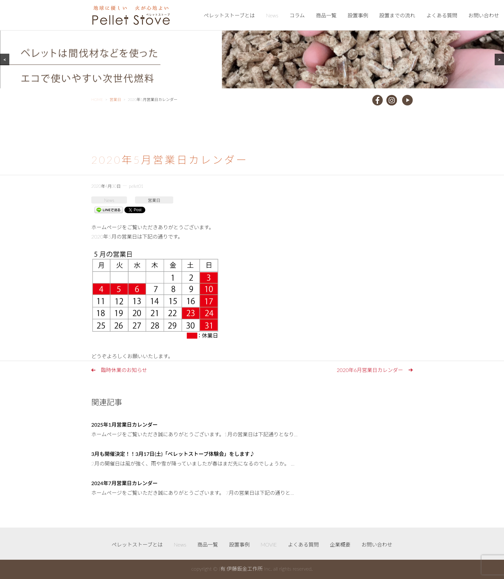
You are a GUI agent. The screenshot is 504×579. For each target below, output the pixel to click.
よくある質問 (441, 15)
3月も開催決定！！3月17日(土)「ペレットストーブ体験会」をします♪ (173, 454)
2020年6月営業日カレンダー (370, 370)
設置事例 (357, 15)
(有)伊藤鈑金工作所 (241, 568)
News (272, 15)
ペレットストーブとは (229, 15)
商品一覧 (326, 15)
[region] (252, 44)
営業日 (154, 200)
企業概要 (340, 544)
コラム (297, 15)
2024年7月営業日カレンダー (124, 483)
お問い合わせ (483, 15)
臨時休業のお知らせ (124, 370)
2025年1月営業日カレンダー (124, 424)
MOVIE (269, 544)
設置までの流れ (397, 15)
